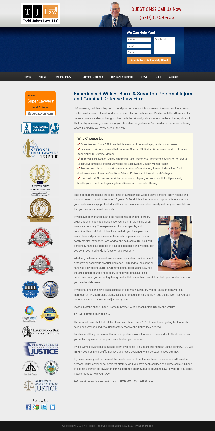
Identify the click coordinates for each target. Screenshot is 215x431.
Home (27, 77)
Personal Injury (62, 77)
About (42, 77)
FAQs (144, 77)
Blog (158, 77)
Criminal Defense (93, 77)
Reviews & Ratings (122, 77)
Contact (173, 77)
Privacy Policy (144, 425)
